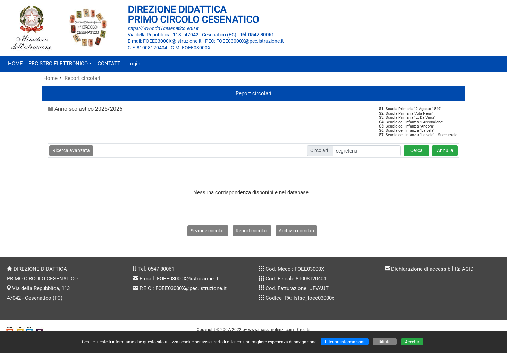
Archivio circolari (296, 230)
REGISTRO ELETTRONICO (58, 63)
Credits (303, 329)
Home (50, 78)
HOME (15, 63)
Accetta (412, 341)
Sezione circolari (208, 230)
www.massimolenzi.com (271, 329)
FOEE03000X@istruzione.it (187, 279)
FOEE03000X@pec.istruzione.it (191, 288)
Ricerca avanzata (71, 150)
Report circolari (82, 78)
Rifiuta (385, 341)
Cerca (416, 150)
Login (133, 63)
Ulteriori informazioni (344, 341)
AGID (468, 269)
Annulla (445, 150)
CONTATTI (110, 63)
